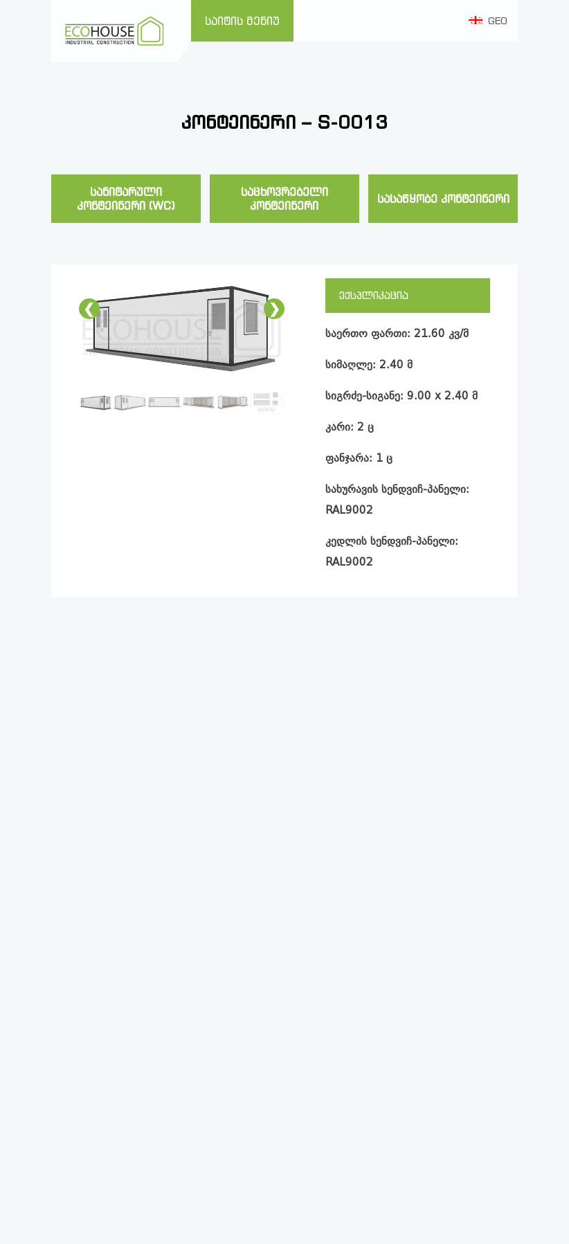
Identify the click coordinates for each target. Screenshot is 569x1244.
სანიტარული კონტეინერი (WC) (126, 199)
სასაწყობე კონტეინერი (443, 199)
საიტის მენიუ (242, 21)
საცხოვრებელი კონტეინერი (284, 199)
